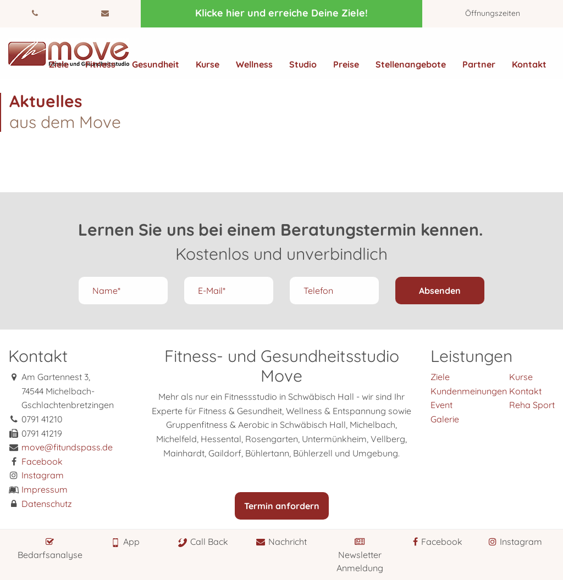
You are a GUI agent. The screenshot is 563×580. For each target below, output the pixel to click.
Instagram (42, 475)
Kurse (207, 64)
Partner (478, 64)
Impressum (44, 489)
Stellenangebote (411, 64)
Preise (346, 64)
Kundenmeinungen (468, 391)
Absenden (440, 290)
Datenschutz (46, 503)
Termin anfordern (281, 505)
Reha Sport (532, 404)
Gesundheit (155, 64)
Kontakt (529, 64)
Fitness (100, 64)
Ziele (59, 64)
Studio (303, 64)
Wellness (254, 64)
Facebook (42, 461)
